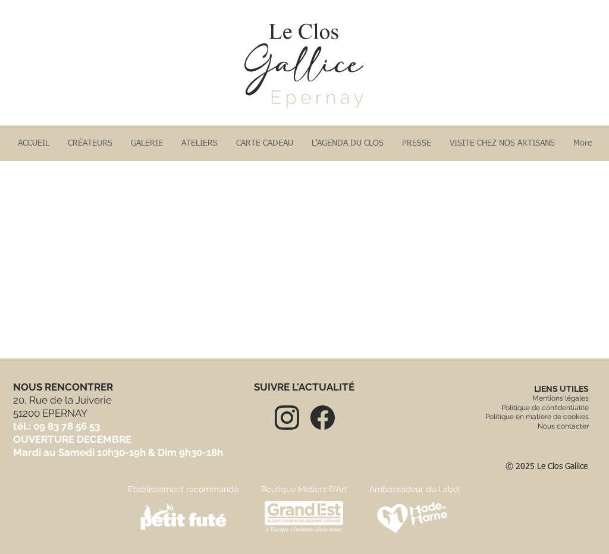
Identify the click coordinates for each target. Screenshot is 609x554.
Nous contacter (563, 426)
